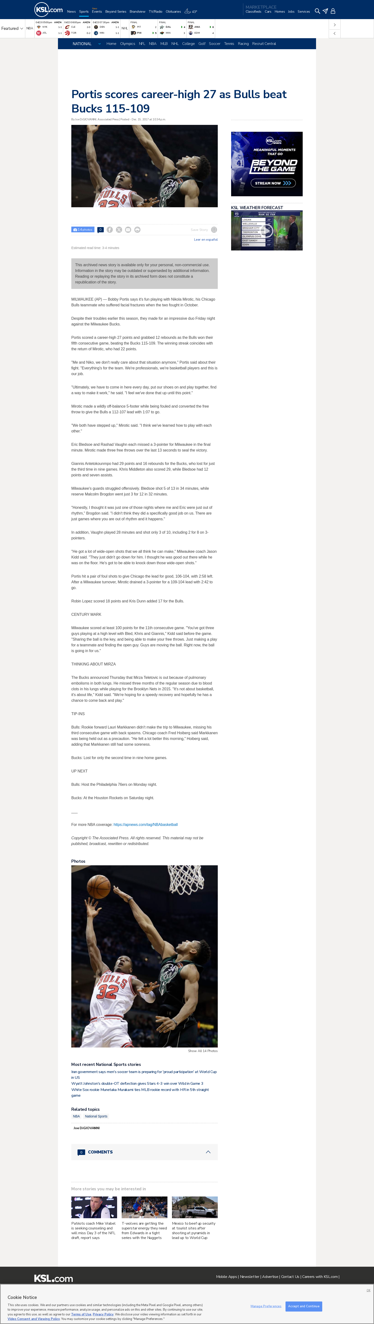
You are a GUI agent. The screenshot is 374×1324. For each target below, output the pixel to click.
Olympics (127, 43)
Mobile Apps (226, 1276)
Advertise (270, 1276)
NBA (153, 43)
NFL (142, 43)
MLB (164, 43)
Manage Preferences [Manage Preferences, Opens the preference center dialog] (266, 1306)
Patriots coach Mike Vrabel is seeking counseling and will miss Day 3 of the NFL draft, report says (93, 1230)
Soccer (214, 43)
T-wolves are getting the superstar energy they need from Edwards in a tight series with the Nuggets (144, 1230)
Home (111, 43)
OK (368, 1290)
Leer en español (206, 239)
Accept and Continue (303, 1306)
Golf (201, 43)
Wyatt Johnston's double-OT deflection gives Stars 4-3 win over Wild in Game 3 (137, 1083)
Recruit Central (264, 43)
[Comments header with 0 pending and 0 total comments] (144, 1152)
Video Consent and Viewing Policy (34, 1319)
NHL (174, 43)
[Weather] (192, 13)
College (188, 43)
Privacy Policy (103, 1314)
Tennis (229, 43)
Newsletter (249, 1276)
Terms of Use (81, 1314)
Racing (243, 43)
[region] (187, 1304)
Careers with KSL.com (320, 1276)
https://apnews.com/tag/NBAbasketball (146, 825)
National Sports (96, 1116)
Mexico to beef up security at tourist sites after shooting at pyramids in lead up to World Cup (193, 1230)
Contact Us (290, 1276)
